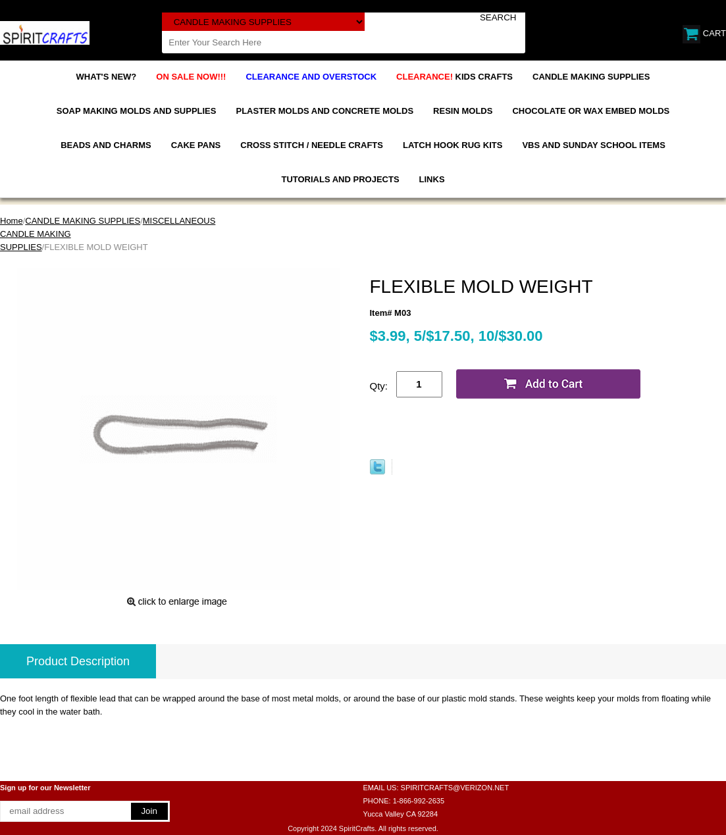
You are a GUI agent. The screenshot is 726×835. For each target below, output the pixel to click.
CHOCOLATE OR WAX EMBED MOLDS (590, 111)
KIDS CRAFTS (454, 77)
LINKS (432, 179)
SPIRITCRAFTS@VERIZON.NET (455, 788)
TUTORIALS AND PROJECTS (340, 179)
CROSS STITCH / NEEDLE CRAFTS (311, 145)
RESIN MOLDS (462, 111)
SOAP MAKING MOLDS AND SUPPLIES (137, 111)
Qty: (379, 386)
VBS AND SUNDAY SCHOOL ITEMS (593, 145)
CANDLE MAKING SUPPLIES (591, 77)
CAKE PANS (196, 145)
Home (11, 221)
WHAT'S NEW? (106, 77)
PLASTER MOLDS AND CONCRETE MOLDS (324, 111)
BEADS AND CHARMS (106, 145)
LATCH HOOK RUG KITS (452, 145)
